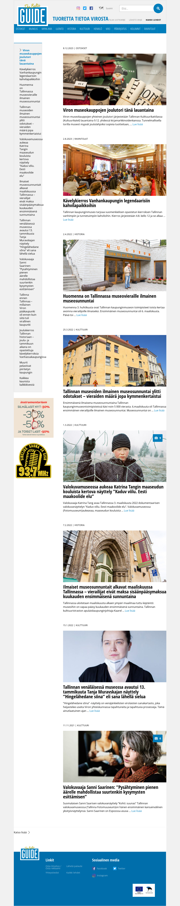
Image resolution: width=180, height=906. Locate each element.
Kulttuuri (85, 29)
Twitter (121, 868)
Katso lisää (20, 832)
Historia (71, 29)
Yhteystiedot (52, 872)
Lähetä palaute (74, 866)
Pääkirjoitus (120, 29)
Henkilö (98, 29)
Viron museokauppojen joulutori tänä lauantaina (31, 57)
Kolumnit (135, 29)
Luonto (60, 29)
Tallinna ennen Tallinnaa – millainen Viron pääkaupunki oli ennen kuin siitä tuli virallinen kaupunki (28, 309)
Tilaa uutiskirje (116, 20)
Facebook (102, 868)
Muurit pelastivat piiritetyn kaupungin (26, 367)
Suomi (109, 8)
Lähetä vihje (135, 20)
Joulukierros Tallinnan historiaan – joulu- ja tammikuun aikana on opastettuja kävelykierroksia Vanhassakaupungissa (33, 344)
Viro (108, 29)
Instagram (102, 875)
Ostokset (20, 29)
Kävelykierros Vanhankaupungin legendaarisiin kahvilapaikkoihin (30, 74)
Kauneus (33, 29)
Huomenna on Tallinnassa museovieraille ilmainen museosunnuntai (30, 93)
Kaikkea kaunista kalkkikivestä (27, 381)
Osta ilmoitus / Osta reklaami (53, 867)
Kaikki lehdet (153, 20)
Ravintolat (149, 29)
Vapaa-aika (47, 29)
